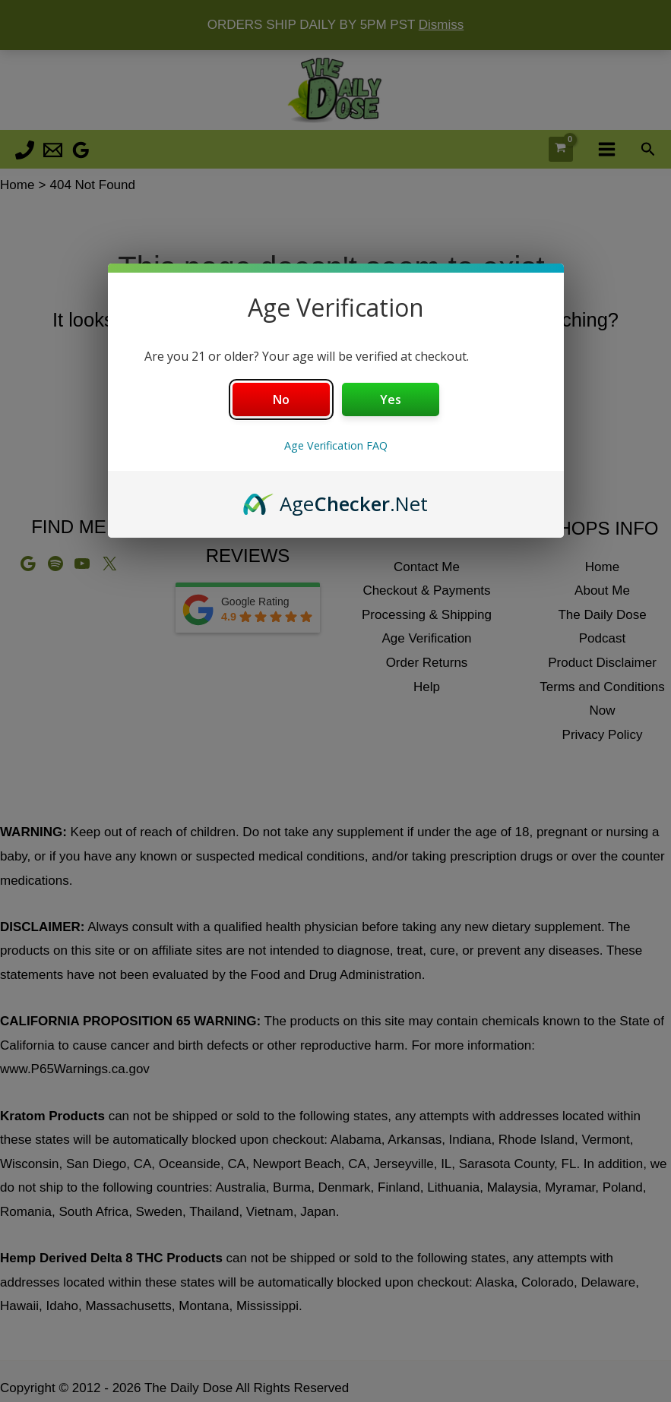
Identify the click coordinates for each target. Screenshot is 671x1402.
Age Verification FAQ (336, 445)
